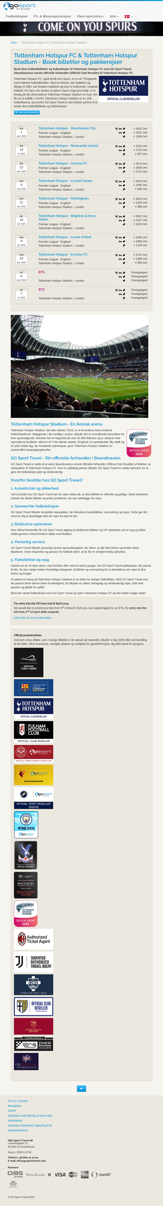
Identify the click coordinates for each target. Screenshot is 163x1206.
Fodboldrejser (17, 16)
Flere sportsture (90, 16)
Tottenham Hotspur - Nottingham (63, 198)
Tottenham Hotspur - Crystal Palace (65, 181)
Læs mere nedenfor (27, 112)
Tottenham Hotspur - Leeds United (64, 237)
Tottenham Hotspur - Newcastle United (68, 146)
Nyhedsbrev (15, 1120)
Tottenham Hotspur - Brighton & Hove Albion (67, 217)
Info (114, 16)
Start (14, 42)
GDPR (12, 1110)
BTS (41, 272)
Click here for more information (32, 617)
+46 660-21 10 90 (28, 1157)
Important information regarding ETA (30, 1125)
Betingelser (15, 1105)
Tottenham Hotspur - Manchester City (67, 128)
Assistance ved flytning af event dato (30, 1115)
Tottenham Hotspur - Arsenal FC (62, 163)
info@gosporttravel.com (31, 1160)
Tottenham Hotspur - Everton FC (63, 254)
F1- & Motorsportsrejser (52, 16)
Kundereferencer (18, 1130)
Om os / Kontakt (17, 1101)
